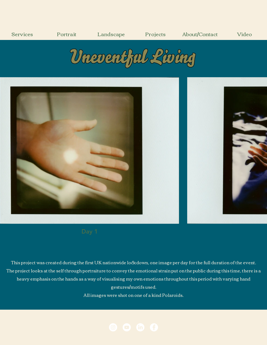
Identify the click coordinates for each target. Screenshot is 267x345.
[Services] (22, 34)
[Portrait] (66, 34)
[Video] (244, 34)
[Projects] (155, 34)
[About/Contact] (200, 34)
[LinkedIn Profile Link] (140, 327)
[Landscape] (111, 34)
